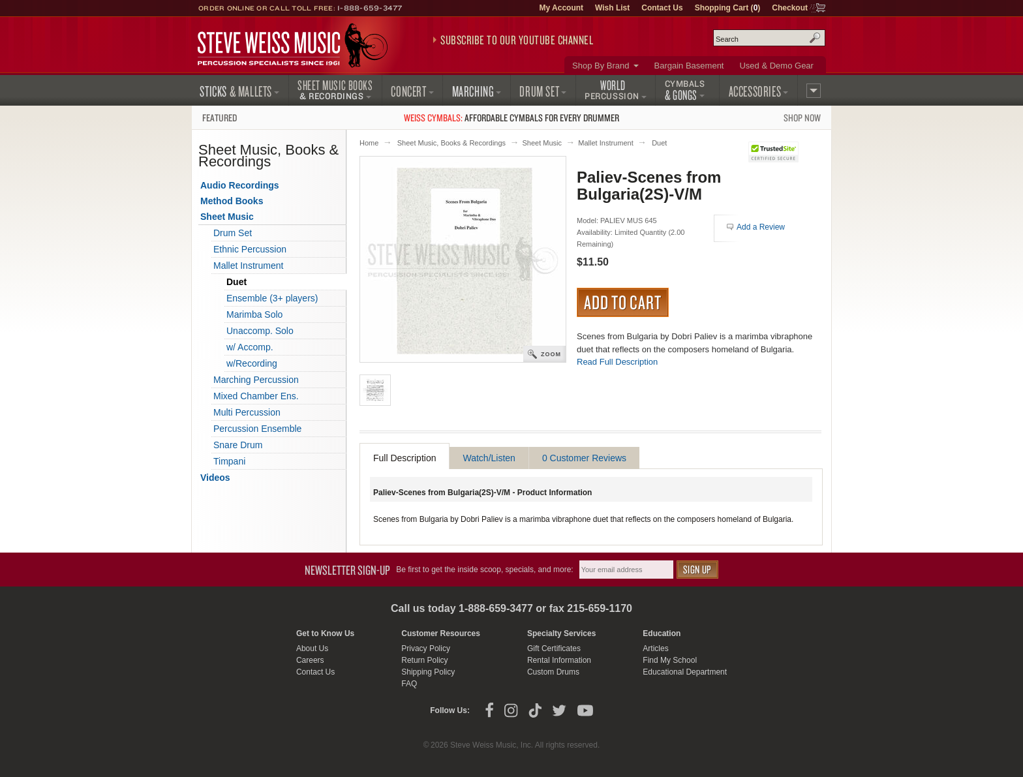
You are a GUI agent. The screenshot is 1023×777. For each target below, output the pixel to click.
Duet (659, 143)
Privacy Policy (425, 648)
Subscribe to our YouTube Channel (516, 40)
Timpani (229, 461)
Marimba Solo (254, 314)
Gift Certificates (554, 648)
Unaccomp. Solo (260, 331)
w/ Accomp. (249, 347)
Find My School (670, 660)
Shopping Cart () (728, 7)
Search (815, 38)
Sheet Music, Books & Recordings (451, 143)
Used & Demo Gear (776, 65)
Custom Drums (553, 672)
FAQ (409, 683)
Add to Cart (623, 302)
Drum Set (232, 233)
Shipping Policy (428, 672)
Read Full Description (617, 362)
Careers (310, 660)
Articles (655, 648)
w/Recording (251, 363)
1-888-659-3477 (370, 7)
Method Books (231, 201)
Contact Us (661, 7)
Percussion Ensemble (257, 428)
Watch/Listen (489, 458)
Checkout (790, 7)
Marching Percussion (256, 379)
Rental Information (559, 660)
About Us (312, 648)
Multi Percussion (247, 412)
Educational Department (685, 672)
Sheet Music (542, 143)
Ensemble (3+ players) (272, 298)
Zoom (551, 354)
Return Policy (424, 660)
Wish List (612, 7)
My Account (561, 7)
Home (368, 143)
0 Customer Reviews (584, 458)
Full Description (404, 458)
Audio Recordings (239, 185)
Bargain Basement (689, 65)
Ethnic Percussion (249, 249)
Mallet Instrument (605, 143)
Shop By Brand (600, 65)
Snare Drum (237, 445)
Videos (215, 477)
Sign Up (697, 569)
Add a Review (761, 227)
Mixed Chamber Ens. (256, 396)
